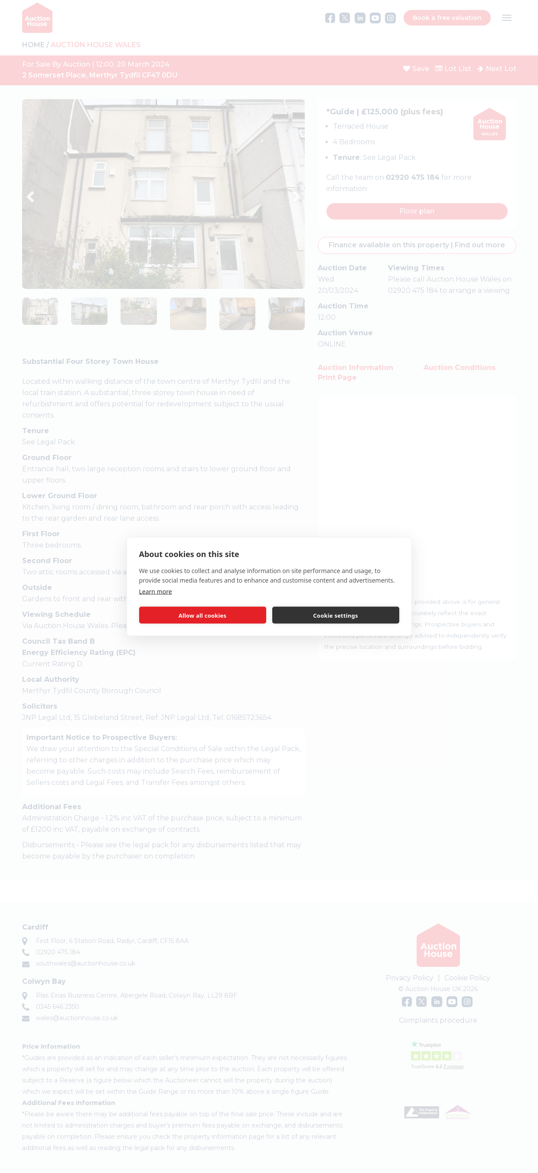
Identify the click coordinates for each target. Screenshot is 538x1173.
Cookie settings (335, 615)
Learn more (155, 591)
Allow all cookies (203, 615)
